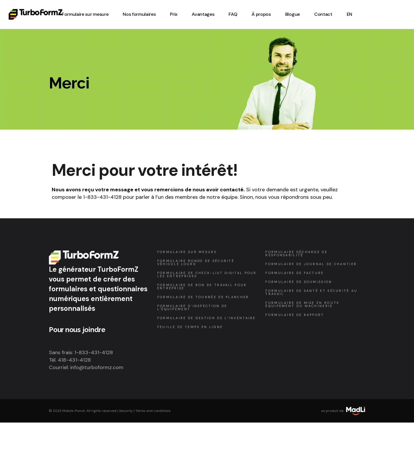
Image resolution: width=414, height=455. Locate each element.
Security (126, 410)
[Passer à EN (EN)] (349, 14)
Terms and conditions (153, 410)
